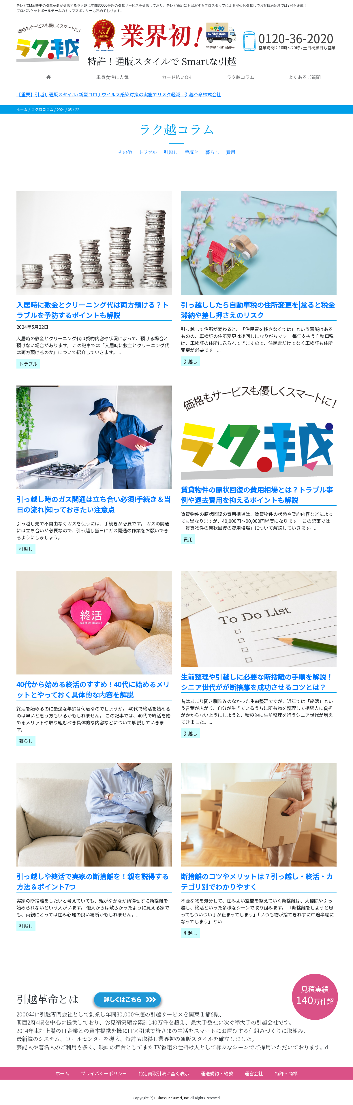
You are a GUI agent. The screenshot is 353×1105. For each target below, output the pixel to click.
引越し (171, 152)
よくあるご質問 (304, 77)
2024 (61, 109)
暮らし (212, 152)
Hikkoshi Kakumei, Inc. (171, 1097)
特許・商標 (286, 1073)
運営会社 (254, 1073)
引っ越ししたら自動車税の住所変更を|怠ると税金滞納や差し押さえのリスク (258, 310)
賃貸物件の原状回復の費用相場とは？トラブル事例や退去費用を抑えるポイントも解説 (257, 494)
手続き (191, 152)
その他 (125, 152)
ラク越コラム (240, 77)
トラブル (148, 152)
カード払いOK (176, 77)
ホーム (22, 109)
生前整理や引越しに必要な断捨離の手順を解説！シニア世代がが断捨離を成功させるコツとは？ (257, 682)
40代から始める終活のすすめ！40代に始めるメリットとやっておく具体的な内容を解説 (93, 689)
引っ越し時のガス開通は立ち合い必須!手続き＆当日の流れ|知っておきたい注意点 (93, 504)
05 (70, 109)
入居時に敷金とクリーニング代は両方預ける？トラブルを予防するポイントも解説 (92, 310)
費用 (230, 152)
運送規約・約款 (217, 1073)
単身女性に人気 (112, 77)
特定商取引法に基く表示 (163, 1073)
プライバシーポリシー (104, 1073)
